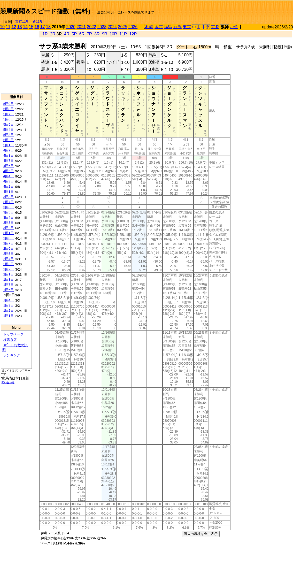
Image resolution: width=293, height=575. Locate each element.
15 (31, 27)
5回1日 (8, 145)
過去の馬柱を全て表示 (201, 534)
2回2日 (8, 269)
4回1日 (8, 192)
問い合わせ (8, 382)
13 (19, 27)
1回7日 (8, 285)
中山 (196, 27)
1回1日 (8, 316)
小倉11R (35, 22)
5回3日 (8, 135)
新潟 (177, 27)
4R (66, 34)
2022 (91, 27)
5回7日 (8, 114)
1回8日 (8, 279)
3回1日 (8, 233)
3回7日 (8, 202)
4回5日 (8, 171)
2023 (101, 27)
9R (104, 34)
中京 (206, 27)
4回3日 (8, 181)
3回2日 (8, 228)
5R (74, 34)
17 (42, 27)
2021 (81, 27)
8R (96, 34)
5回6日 (8, 119)
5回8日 (8, 109)
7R (89, 34)
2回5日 (8, 254)
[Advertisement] (16, 62)
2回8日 (8, 238)
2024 (112, 27)
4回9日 (8, 150)
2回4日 (8, 259)
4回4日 (8, 176)
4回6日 (8, 166)
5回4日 (8, 130)
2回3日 (8, 264)
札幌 (149, 27)
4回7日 (8, 161)
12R (133, 34)
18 (48, 27)
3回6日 (8, 207)
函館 (159, 27)
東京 (187, 27)
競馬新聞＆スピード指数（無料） (47, 11)
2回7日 (8, 243)
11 (8, 27)
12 (14, 27)
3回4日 (8, 217)
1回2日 (8, 310)
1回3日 (8, 305)
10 (2, 27)
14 (25, 27)
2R (52, 34)
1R (45, 34)
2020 (70, 27)
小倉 (234, 27)
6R (81, 34)
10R (113, 34)
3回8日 (8, 197)
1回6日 (8, 290)
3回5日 (8, 212)
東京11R (21, 22)
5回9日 (8, 104)
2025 (122, 27)
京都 (215, 27)
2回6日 (8, 248)
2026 (133, 27)
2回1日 (8, 274)
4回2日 (8, 186)
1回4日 (8, 300)
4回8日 (8, 155)
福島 (168, 27)
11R (123, 34)
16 (37, 27)
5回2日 (8, 140)
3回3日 (8, 223)
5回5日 (8, 124)
